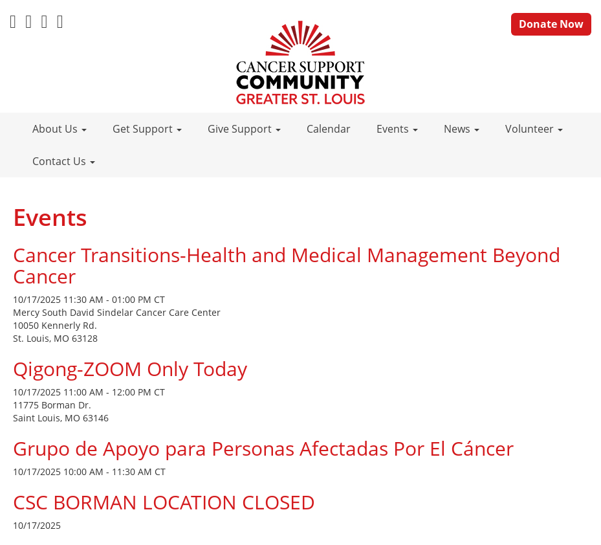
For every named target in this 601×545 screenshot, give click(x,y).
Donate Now (551, 24)
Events (397, 129)
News (461, 129)
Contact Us (63, 161)
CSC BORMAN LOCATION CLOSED (164, 502)
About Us (59, 129)
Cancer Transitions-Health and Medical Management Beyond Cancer (286, 265)
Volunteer (534, 129)
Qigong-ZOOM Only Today (130, 368)
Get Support (147, 129)
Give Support (244, 129)
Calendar (329, 129)
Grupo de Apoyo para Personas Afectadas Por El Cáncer (263, 448)
